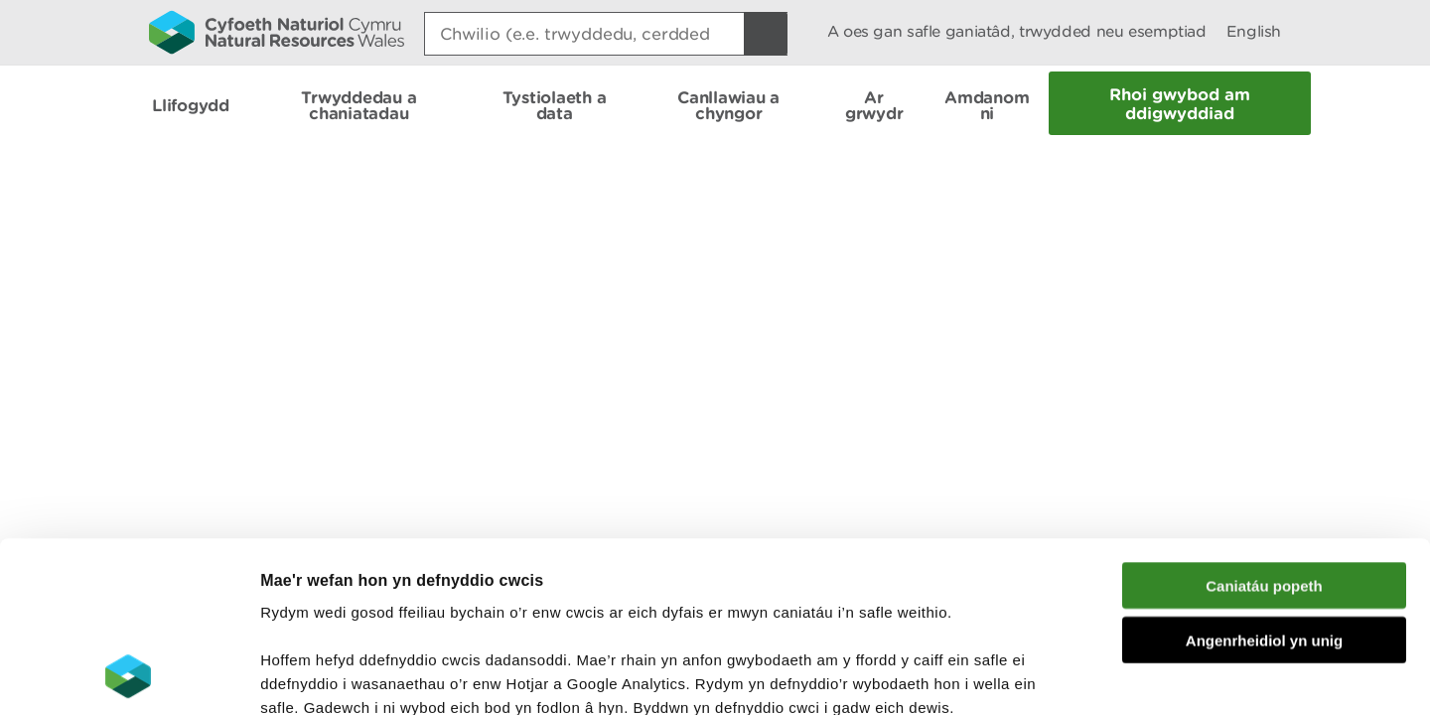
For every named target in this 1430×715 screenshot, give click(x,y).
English (1253, 31)
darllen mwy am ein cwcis (400, 595)
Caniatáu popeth (1264, 425)
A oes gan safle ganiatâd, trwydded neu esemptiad (1017, 31)
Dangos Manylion (1104, 675)
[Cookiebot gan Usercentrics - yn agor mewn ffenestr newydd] (128, 676)
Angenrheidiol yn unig (1264, 480)
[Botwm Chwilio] (765, 34)
